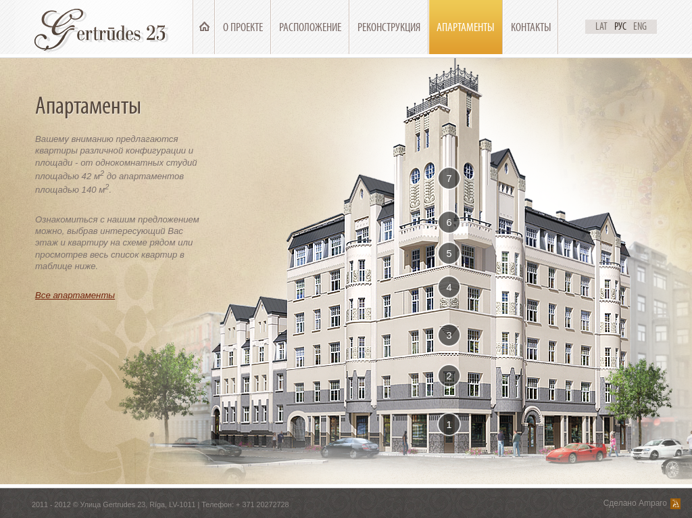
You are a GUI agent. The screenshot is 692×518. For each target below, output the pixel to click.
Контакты (531, 27)
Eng (640, 26)
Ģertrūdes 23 (104, 27)
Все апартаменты (75, 295)
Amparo (653, 503)
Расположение (310, 27)
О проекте (243, 27)
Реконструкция (388, 27)
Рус (620, 26)
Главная (204, 27)
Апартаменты (466, 27)
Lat (601, 26)
